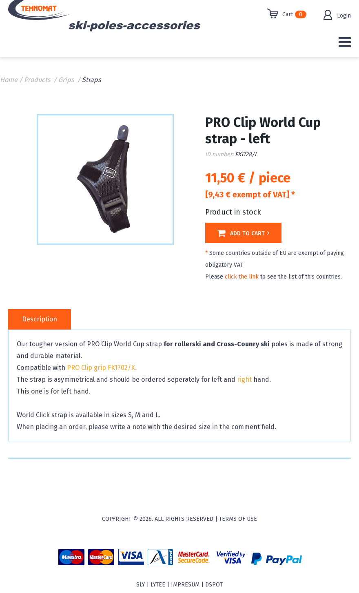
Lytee (158, 584)
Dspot (214, 584)
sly (140, 584)
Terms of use (238, 519)
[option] (105, 179)
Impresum (185, 584)
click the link (242, 276)
